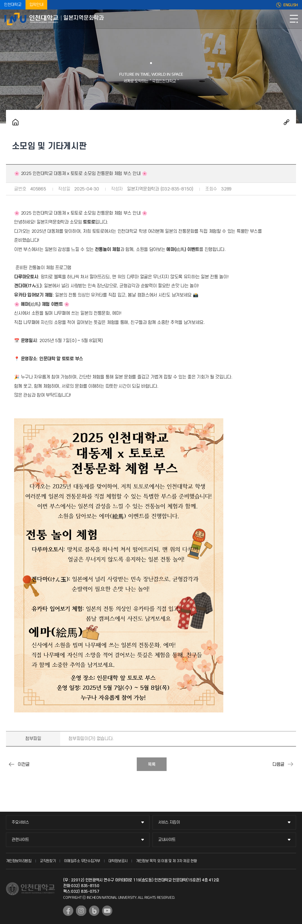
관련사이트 (20, 839)
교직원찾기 (48, 861)
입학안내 (36, 4)
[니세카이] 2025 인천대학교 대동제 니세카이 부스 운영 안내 (290, 764)
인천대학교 (12, 4)
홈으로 (15, 122)
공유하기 (286, 122)
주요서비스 (20, 822)
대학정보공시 (118, 861)
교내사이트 (167, 839)
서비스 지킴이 (169, 822)
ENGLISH (290, 4)
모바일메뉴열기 (294, 18)
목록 (151, 764)
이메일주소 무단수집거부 (82, 861)
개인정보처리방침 (18, 861)
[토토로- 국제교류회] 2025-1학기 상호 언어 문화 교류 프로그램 (11, 764)
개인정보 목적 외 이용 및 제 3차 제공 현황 (166, 861)
